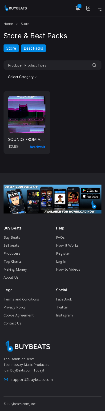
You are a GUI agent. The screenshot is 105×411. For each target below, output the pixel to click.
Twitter (62, 307)
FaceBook (64, 299)
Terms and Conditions (21, 299)
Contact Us (12, 323)
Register (63, 253)
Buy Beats (12, 237)
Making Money (15, 269)
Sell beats (11, 245)
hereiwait (37, 147)
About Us (11, 277)
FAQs (60, 237)
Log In (61, 261)
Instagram (64, 315)
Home (8, 23)
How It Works (67, 245)
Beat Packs (33, 48)
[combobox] (23, 77)
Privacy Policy (15, 307)
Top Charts (13, 261)
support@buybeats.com (28, 379)
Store (11, 48)
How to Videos (68, 269)
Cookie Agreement (19, 315)
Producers (12, 253)
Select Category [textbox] (21, 77)
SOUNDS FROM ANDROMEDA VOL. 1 (42, 139)
